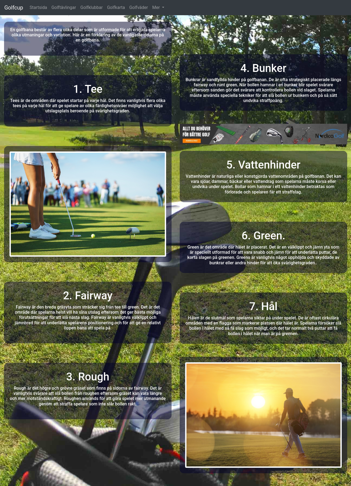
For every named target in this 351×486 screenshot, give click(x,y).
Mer (156, 7)
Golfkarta (116, 7)
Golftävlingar (63, 7)
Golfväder (138, 7)
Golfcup (13, 7)
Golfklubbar (91, 7)
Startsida (38, 7)
